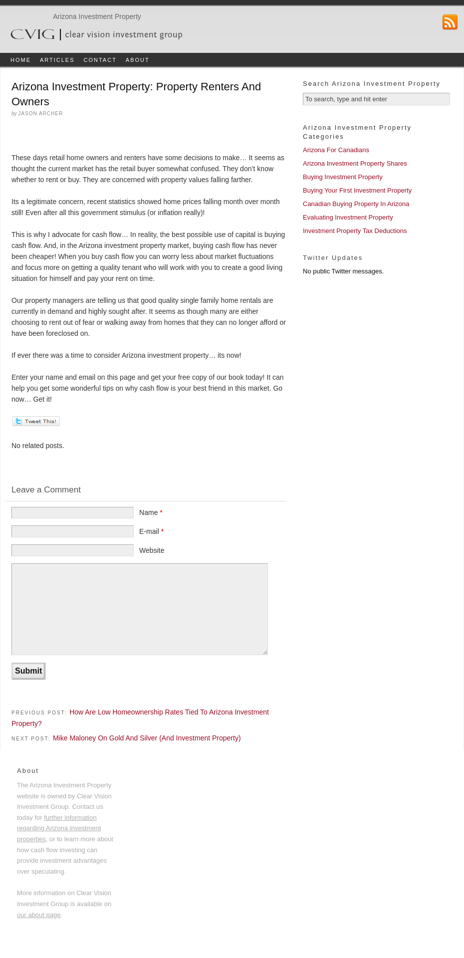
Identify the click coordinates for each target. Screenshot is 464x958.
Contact (100, 60)
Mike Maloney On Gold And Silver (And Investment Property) (147, 738)
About (138, 60)
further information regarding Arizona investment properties (59, 828)
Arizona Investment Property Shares (355, 163)
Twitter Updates (333, 257)
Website (151, 550)
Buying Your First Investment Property (357, 190)
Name (151, 512)
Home (20, 60)
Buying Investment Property (343, 177)
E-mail (151, 531)
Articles (57, 60)
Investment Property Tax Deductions (355, 231)
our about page (38, 915)
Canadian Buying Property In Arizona (356, 204)
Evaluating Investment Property (348, 217)
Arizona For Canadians (336, 150)
